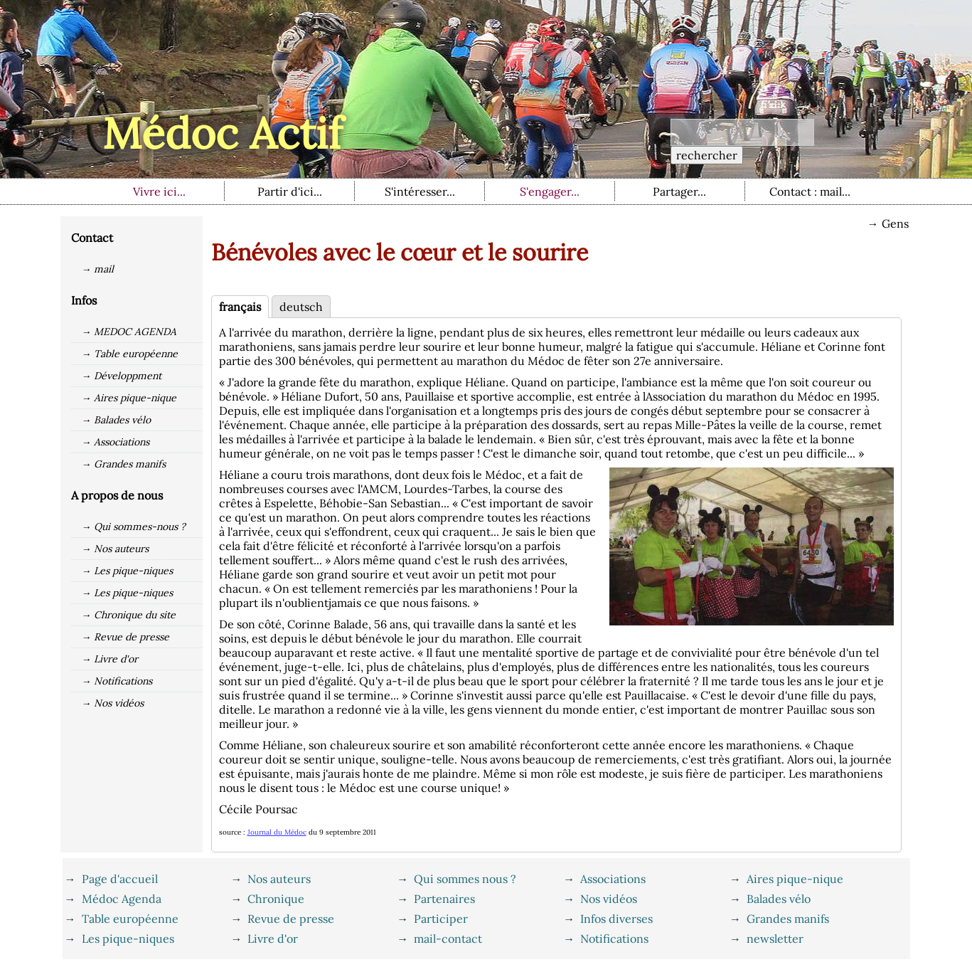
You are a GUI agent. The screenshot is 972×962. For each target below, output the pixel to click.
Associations (613, 879)
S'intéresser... (420, 191)
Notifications (614, 938)
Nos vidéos (608, 899)
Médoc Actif (222, 133)
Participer (441, 918)
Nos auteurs (279, 879)
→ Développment (122, 375)
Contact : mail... (809, 191)
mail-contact (448, 938)
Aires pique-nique (795, 879)
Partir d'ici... (289, 191)
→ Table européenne (130, 353)
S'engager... (550, 191)
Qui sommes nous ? (465, 879)
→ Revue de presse (126, 636)
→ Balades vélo (116, 419)
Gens (895, 223)
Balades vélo (779, 899)
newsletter (775, 938)
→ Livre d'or (110, 658)
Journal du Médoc (276, 832)
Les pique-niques (128, 938)
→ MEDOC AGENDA (129, 331)
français (240, 307)
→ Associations (116, 441)
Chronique (275, 899)
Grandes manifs (788, 918)
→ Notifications (117, 681)
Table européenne (130, 918)
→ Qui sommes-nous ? (134, 526)
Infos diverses (616, 918)
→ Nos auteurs (115, 548)
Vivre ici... (159, 191)
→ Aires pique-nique (129, 397)
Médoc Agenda (121, 899)
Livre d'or (272, 938)
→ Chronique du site (129, 614)
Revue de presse (290, 918)
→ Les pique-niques (127, 570)
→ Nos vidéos (113, 703)
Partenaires (444, 899)
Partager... (679, 191)
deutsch (301, 307)
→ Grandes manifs (124, 464)
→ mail (98, 269)
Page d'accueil (120, 879)
